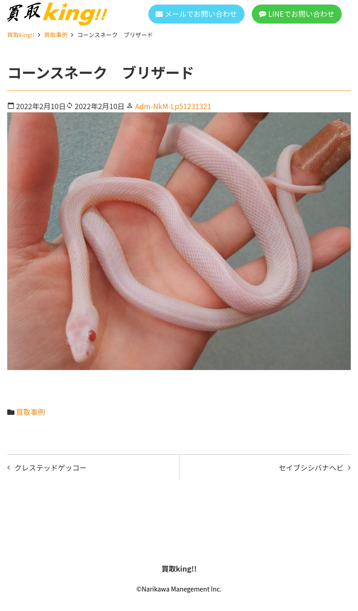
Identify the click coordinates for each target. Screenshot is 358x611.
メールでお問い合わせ (201, 13)
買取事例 (55, 34)
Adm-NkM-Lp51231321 (173, 106)
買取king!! (20, 34)
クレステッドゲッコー (50, 467)
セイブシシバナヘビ (311, 467)
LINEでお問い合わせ (301, 13)
